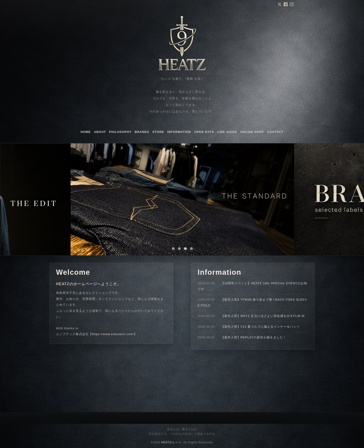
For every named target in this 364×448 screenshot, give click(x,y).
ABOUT (100, 132)
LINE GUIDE (227, 132)
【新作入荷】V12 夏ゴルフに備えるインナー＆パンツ (260, 326)
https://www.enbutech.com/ (113, 334)
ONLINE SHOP (252, 132)
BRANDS (142, 132)
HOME (86, 132)
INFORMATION (179, 132)
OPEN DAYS (204, 132)
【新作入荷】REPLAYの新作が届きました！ (253, 337)
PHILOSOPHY (120, 132)
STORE (158, 132)
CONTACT (275, 132)
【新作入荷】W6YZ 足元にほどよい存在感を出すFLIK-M (263, 316)
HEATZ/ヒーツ (171, 442)
